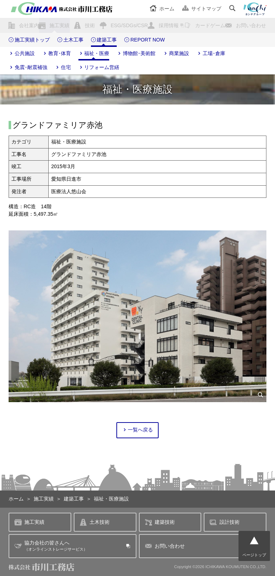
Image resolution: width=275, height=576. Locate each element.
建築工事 (104, 40)
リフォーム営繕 (99, 67)
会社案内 (29, 25)
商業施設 (176, 53)
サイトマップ (202, 8)
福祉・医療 (94, 53)
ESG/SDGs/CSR (129, 25)
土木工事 (70, 40)
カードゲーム (210, 25)
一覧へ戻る (137, 430)
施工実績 (59, 25)
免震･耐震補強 (28, 67)
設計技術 (224, 522)
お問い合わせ (251, 25)
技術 (90, 25)
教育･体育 (56, 53)
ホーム (162, 8)
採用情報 (169, 25)
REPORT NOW (144, 40)
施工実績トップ (29, 40)
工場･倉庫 (211, 53)
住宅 (63, 67)
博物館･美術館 (136, 53)
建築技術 (160, 522)
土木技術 (94, 522)
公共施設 (22, 53)
